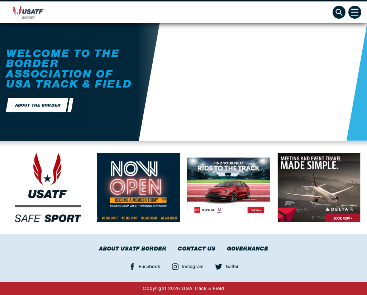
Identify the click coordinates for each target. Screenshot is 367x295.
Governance (247, 249)
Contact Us (196, 249)
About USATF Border (132, 249)
